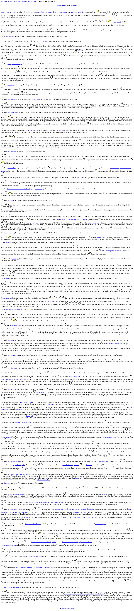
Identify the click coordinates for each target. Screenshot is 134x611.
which (55, 78)
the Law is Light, (76, 430)
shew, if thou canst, (126, 468)
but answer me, (54, 373)
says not (7, 106)
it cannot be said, (96, 160)
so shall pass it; (114, 461)
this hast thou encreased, (79, 22)
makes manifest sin (93, 223)
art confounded (114, 422)
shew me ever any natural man (111, 447)
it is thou (94, 474)
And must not (28, 93)
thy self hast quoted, (19, 465)
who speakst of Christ (79, 512)
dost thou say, (101, 238)
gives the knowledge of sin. (70, 465)
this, (63, 594)
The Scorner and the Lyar (44, 379)
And (5, 36)
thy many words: (42, 404)
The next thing (8, 130)
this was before (5, 533)
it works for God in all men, (74, 286)
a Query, (113, 89)
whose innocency (103, 171)
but (35, 480)
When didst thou (26, 89)
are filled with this (22, 12)
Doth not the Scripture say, (15, 592)
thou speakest (12, 99)
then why (94, 238)
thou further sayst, (15, 325)
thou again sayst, (9, 233)
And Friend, (94, 251)
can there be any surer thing (26, 273)
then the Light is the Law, (51, 465)
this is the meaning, (72, 130)
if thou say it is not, (119, 228)
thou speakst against (20, 474)
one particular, (101, 168)
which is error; (97, 193)
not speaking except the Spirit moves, (14, 379)
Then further (8, 259)
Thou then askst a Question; (12, 587)
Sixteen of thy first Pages (8, 12)
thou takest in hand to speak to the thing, (19, 189)
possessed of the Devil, (17, 416)
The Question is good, (90, 402)
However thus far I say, (125, 265)
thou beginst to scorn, (74, 376)
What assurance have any (74, 56)
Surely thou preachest (117, 332)
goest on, (10, 402)
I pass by (53, 168)
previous (59, 5)
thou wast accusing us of (43, 542)
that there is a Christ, (44, 12)
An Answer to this (12, 59)
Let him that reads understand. (13, 163)
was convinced (28, 409)
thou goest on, (8, 422)
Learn (93, 254)
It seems (97, 443)
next (76, 5)
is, (25, 494)
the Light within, (72, 325)
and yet (39, 41)
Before (29, 542)
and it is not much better (115, 143)
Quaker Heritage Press (6, 1)
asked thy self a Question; (27, 402)
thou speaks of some (10, 545)
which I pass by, (40, 517)
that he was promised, (61, 12)
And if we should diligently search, (52, 533)
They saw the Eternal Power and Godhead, (43, 220)
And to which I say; (30, 468)
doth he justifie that (90, 52)
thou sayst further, (13, 112)
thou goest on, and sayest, (12, 309)
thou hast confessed (115, 343)
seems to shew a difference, (24, 422)
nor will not (106, 75)
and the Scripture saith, (14, 223)
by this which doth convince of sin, (25, 286)
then (5, 189)
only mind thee (52, 512)
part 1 (64, 5)
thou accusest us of (77, 542)
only (63, 517)
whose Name (115, 455)
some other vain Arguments (34, 301)
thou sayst (20, 409)
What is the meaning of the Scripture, (21, 56)
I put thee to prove (9, 432)
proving (35, 12)
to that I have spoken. (43, 480)
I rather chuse (101, 452)
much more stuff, (29, 517)
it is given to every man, (78, 298)
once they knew (110, 220)
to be (88, 512)
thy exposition (31, 130)
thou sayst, (11, 200)
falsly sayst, (117, 22)
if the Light (90, 488)
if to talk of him (16, 104)
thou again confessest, (14, 461)
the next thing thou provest (16, 494)
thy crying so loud (36, 556)
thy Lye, (7, 41)
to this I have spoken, (102, 461)
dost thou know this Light (23, 228)
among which (63, 537)
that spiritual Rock (100, 124)
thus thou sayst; (39, 189)
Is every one (92, 140)
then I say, (82, 247)
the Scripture (5, 465)
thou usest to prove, (49, 301)
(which (106, 343)
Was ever (70, 317)
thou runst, (39, 384)
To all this (103, 12)
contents (68, 608)
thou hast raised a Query (15, 509)
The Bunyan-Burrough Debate (29, 1)
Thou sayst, (50, 404)
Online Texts (17, 1)
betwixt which (60, 25)
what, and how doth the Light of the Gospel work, (49, 332)
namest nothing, (56, 389)
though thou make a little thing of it (46, 427)
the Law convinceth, (30, 68)
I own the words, (124, 15)
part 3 (72, 5)
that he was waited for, (77, 12)
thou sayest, (10, 36)
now (60, 542)
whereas (65, 376)
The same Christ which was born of (49, 46)
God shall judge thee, (102, 571)
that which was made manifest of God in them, (73, 220)
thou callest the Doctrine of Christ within (33, 567)
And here (3, 329)
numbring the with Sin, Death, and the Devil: (84, 594)
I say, (13, 156)
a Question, (7, 52)
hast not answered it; (49, 509)
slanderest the (59, 502)
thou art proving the (39, 502)
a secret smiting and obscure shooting (94, 561)
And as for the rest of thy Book (19, 577)
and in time (118, 121)
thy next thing (12, 168)
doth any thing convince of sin (39, 290)
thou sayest (11, 85)
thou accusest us (13, 389)
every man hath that (94, 304)
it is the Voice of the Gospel (29, 321)
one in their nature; (75, 268)
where (98, 494)
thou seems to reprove (33, 177)
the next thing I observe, (21, 556)
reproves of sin (33, 223)
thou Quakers (33, 524)
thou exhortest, (12, 152)
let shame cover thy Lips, (115, 512)
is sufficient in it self (71, 228)
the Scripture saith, (27, 72)
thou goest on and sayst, (15, 64)
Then (2, 30)
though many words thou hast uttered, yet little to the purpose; (75, 509)
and (52, 12)
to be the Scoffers (100, 524)
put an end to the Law (32, 52)
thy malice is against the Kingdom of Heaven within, (81, 517)
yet (104, 437)
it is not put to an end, (50, 68)
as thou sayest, (36, 99)
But (23, 185)
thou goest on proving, (11, 30)
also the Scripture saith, (72, 223)
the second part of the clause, (112, 251)
